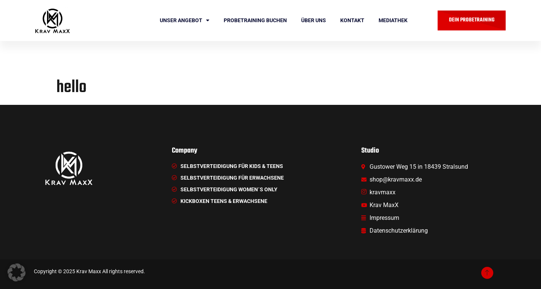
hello (71, 87)
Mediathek (393, 20)
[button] (16, 272)
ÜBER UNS (313, 20)
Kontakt (352, 20)
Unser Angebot (184, 20)
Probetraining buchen (255, 20)
